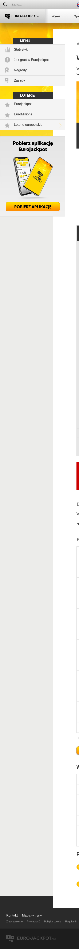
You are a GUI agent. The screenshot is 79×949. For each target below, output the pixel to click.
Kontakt (12, 915)
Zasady (19, 80)
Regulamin (71, 921)
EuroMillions (23, 114)
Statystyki (21, 49)
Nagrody (20, 70)
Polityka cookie (52, 921)
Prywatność (33, 921)
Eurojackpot (23, 104)
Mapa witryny (32, 915)
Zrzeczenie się (14, 921)
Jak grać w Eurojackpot (31, 60)
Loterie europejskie (28, 124)
